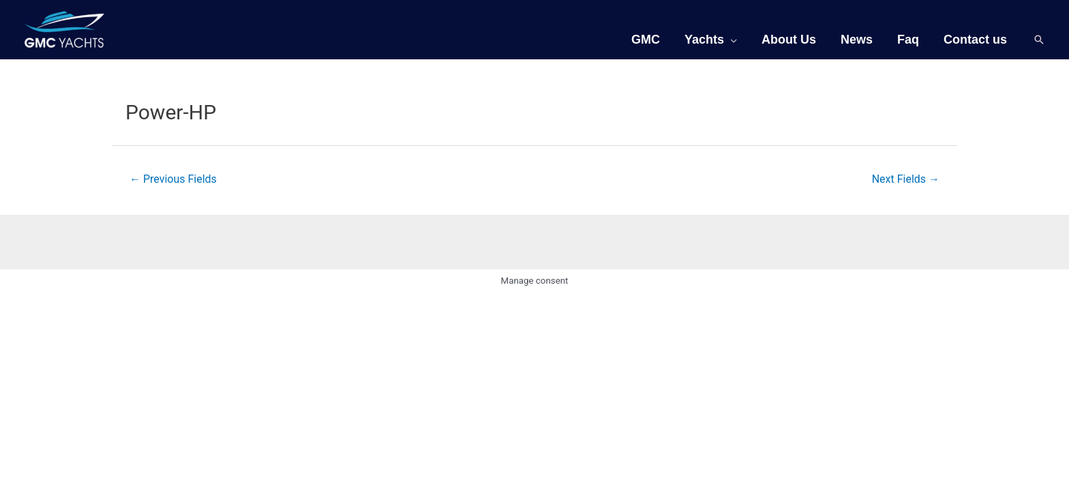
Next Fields (905, 179)
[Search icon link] (1039, 39)
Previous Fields (173, 179)
